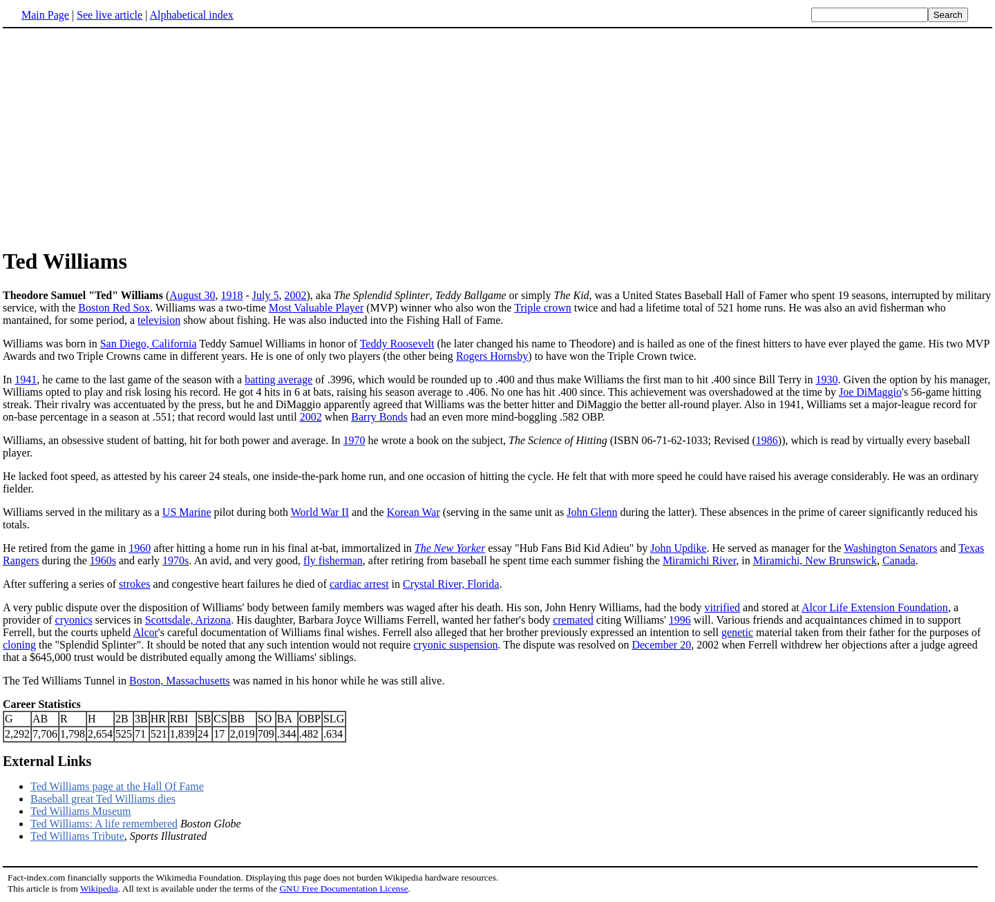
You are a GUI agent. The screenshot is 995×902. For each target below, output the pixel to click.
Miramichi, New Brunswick (815, 560)
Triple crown (542, 308)
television (159, 320)
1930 (827, 379)
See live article (109, 15)
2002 (295, 295)
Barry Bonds (379, 417)
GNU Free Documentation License (343, 888)
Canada (899, 560)
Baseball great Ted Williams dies (103, 799)
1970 (354, 440)
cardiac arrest (359, 584)
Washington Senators (890, 548)
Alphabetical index (191, 15)
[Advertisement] (119, 137)
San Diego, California (148, 343)
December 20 (661, 645)
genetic (737, 632)
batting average (278, 379)
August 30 (192, 295)
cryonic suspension (455, 645)
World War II (320, 512)
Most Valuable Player (316, 308)
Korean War (413, 512)
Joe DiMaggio (870, 392)
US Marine (186, 512)
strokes (134, 584)
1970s (175, 560)
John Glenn (592, 512)
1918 (231, 295)
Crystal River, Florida (451, 584)
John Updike (678, 548)
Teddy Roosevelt (397, 343)
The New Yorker (450, 548)
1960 (140, 548)
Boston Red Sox (114, 308)
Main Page (45, 15)
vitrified (722, 607)
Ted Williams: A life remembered (104, 823)
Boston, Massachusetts (179, 681)
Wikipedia (99, 888)
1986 (767, 440)
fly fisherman (333, 560)
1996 (680, 620)
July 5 (265, 295)
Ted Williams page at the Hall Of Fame (117, 786)
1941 (26, 379)
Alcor (145, 632)
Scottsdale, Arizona (188, 620)
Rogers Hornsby (492, 356)
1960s (103, 560)
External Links (47, 761)
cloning (19, 645)
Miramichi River (699, 560)
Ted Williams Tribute (77, 836)
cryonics (74, 620)
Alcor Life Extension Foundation (875, 607)
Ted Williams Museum (80, 811)
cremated (573, 620)
